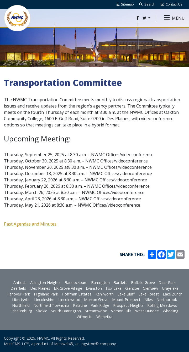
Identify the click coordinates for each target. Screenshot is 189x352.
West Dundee (147, 310)
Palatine (80, 305)
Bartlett (120, 282)
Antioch (20, 282)
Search (147, 4)
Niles (148, 299)
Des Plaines (40, 288)
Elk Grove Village (68, 288)
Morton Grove (96, 299)
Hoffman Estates (76, 294)
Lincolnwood (69, 299)
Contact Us (171, 4)
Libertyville (21, 299)
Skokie (41, 310)
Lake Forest (148, 294)
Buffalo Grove (143, 282)
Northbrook (166, 299)
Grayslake (170, 288)
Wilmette (84, 316)
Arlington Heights (45, 282)
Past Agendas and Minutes (30, 224)
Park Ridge (100, 305)
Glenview (150, 288)
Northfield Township (51, 305)
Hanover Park (18, 294)
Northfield (21, 305)
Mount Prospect (126, 299)
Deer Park (167, 282)
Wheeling (170, 310)
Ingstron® (90, 343)
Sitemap (125, 4)
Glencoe (132, 288)
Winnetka (104, 316)
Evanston (94, 288)
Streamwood (96, 310)
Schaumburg (21, 310)
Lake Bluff (126, 294)
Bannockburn (76, 282)
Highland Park (46, 294)
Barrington (100, 282)
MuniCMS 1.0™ (16, 343)
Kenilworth (104, 294)
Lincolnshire (44, 299)
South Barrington (66, 310)
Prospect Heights (128, 305)
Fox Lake (114, 288)
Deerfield (18, 288)
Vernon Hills (121, 310)
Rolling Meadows (162, 305)
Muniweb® (63, 343)
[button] (174, 18)
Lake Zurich (172, 294)
